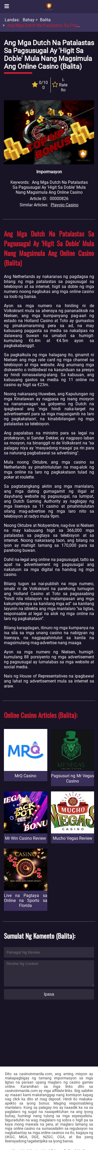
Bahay (28, 19)
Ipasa (49, 994)
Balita (45, 19)
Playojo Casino (64, 204)
